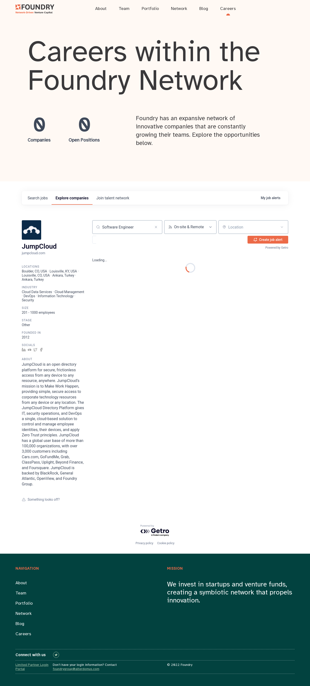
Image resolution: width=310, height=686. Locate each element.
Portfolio (24, 603)
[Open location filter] (282, 227)
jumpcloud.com (33, 253)
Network (24, 613)
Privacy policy (144, 543)
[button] (108, 240)
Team (21, 593)
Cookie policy (165, 543)
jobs (38, 198)
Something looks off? (41, 499)
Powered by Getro (276, 247)
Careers (23, 634)
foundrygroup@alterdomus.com (76, 669)
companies (71, 198)
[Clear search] (156, 227)
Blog (20, 624)
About (21, 583)
